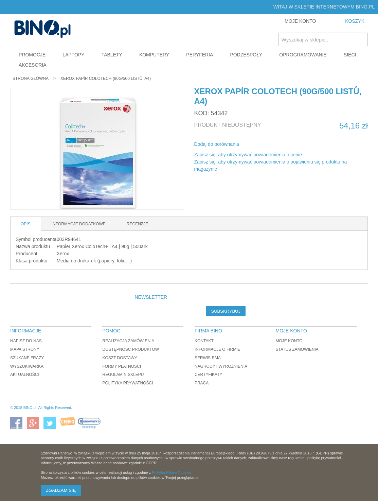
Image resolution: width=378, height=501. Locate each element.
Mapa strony (24, 349)
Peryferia (199, 54)
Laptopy (73, 54)
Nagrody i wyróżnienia (221, 366)
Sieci (350, 54)
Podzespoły (246, 54)
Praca (202, 383)
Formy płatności (121, 366)
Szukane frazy (27, 358)
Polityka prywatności (127, 383)
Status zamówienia (297, 349)
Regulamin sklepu (123, 374)
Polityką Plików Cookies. (172, 472)
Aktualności (24, 374)
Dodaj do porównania (216, 144)
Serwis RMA (208, 358)
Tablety (112, 54)
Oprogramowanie (303, 54)
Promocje (32, 54)
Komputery (154, 54)
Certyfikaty (208, 374)
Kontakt (204, 341)
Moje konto (289, 341)
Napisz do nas (26, 341)
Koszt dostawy (119, 358)
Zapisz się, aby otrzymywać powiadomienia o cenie (248, 154)
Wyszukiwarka (26, 366)
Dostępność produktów (130, 349)
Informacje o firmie (217, 349)
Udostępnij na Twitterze (267, 144)
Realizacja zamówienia (128, 341)
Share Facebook (253, 144)
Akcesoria (33, 65)
